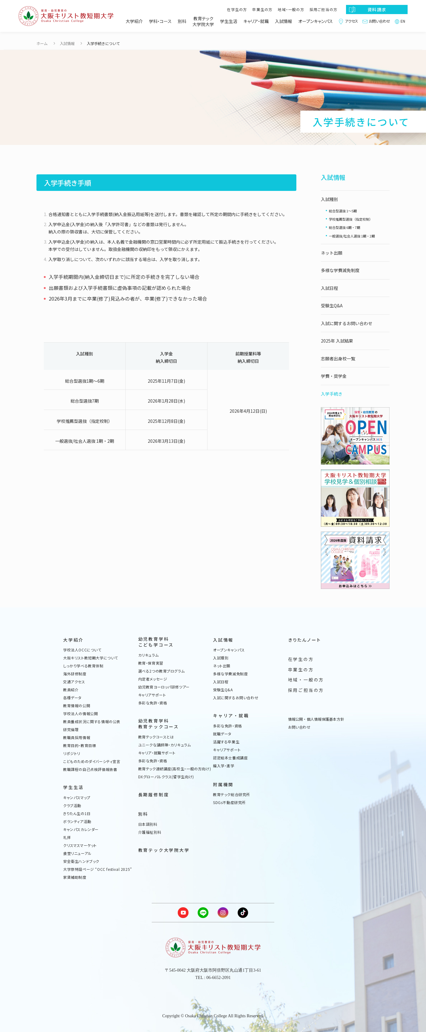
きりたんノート (304, 640)
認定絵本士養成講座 (230, 757)
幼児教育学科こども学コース (156, 642)
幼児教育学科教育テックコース (158, 724)
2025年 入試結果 (337, 341)
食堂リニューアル (77, 853)
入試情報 (283, 21)
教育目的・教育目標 (79, 745)
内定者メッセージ (152, 679)
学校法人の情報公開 (80, 713)
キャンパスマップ (76, 797)
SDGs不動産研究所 (229, 802)
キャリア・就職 (256, 21)
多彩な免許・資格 (152, 702)
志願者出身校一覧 (338, 358)
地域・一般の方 (291, 9)
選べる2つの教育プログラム (161, 671)
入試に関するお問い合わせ (346, 323)
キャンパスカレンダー (81, 829)
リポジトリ (71, 753)
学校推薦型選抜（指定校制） (351, 219)
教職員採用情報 (76, 737)
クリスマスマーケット (80, 845)
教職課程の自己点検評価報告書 (90, 769)
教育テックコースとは (156, 736)
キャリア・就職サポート (157, 752)
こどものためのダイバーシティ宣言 (91, 761)
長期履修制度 (153, 795)
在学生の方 (237, 9)
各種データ (72, 697)
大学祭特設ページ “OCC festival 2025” (97, 869)
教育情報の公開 (76, 705)
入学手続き (331, 394)
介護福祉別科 (150, 832)
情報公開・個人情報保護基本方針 (316, 719)
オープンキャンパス (315, 21)
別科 (182, 21)
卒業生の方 (262, 9)
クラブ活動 (72, 805)
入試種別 (329, 199)
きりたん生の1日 (77, 813)
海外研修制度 (74, 673)
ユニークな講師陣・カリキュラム (164, 744)
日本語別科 (148, 824)
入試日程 (329, 288)
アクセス (351, 21)
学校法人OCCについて (82, 649)
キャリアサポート (152, 694)
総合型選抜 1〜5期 (343, 210)
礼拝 (67, 837)
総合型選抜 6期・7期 (344, 227)
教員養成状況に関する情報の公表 (91, 721)
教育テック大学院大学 (203, 22)
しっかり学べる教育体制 (83, 665)
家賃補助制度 (74, 877)
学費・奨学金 (334, 376)
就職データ (222, 733)
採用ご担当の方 (323, 9)
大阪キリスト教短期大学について (90, 657)
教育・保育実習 (150, 663)
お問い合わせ (379, 21)
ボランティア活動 (77, 821)
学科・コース (160, 21)
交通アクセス (74, 681)
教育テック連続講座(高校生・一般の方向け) (174, 768)
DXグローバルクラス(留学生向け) (166, 776)
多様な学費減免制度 (340, 270)
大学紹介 (134, 21)
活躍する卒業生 (226, 741)
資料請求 (376, 9)
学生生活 (228, 21)
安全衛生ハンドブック (81, 861)
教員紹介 (70, 689)
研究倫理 (70, 729)
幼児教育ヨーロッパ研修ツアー (164, 687)
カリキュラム (148, 655)
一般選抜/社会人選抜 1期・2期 (352, 235)
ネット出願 (331, 253)
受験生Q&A (332, 305)
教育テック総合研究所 (231, 794)
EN (403, 21)
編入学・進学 (223, 765)
